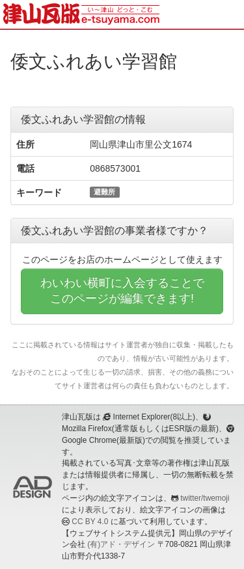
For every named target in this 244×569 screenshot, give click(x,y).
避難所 (104, 192)
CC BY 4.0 (90, 521)
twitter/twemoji (204, 498)
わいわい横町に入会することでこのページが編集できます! (122, 290)
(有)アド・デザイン (121, 544)
